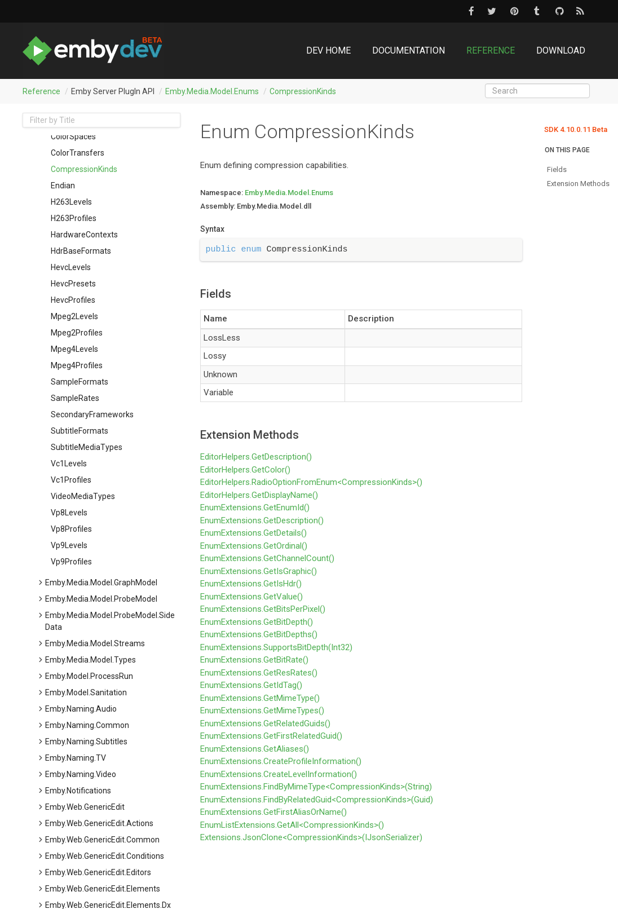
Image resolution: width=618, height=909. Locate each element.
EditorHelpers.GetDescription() (256, 457)
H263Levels (71, 201)
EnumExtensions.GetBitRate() (254, 660)
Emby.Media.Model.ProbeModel (101, 598)
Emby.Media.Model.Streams (95, 643)
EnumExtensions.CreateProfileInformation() (280, 761)
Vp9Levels (69, 545)
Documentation (408, 50)
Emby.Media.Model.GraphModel (101, 582)
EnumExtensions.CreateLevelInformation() (278, 774)
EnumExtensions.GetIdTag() (251, 685)
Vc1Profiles (71, 479)
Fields (557, 169)
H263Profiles (73, 218)
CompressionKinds (303, 91)
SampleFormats (79, 381)
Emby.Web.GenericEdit (85, 806)
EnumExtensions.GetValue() (251, 597)
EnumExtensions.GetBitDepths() (258, 634)
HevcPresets (73, 283)
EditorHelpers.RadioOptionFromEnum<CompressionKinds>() (311, 482)
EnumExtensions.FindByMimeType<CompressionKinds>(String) (316, 787)
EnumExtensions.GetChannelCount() (267, 558)
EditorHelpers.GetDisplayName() (259, 495)
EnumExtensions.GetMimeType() (260, 698)
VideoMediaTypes (83, 496)
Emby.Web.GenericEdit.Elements (102, 888)
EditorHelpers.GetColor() (245, 470)
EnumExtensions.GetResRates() (258, 673)
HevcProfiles (73, 300)
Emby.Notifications (78, 790)
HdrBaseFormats (81, 250)
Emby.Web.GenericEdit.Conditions (104, 856)
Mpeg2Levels (74, 316)
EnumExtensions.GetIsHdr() (251, 584)
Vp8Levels (69, 512)
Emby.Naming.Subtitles (86, 741)
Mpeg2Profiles (77, 332)
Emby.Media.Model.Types (90, 659)
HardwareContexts (84, 234)
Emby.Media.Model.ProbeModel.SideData (110, 621)
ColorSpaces (73, 136)
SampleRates (75, 398)
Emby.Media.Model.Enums (212, 91)
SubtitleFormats (79, 430)
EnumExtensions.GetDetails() (253, 533)
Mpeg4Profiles (77, 365)
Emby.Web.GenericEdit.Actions (99, 823)
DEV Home (328, 50)
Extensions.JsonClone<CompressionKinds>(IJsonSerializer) (311, 837)
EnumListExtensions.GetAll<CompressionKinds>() (292, 825)
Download (560, 50)
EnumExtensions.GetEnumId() (255, 507)
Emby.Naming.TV (75, 757)
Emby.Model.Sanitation (86, 692)
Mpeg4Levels (74, 349)
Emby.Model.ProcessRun (89, 676)
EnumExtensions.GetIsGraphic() (258, 571)
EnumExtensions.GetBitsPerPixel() (262, 609)
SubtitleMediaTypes (86, 447)
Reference (490, 50)
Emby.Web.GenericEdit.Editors (98, 872)
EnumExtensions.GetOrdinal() (253, 546)
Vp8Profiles (71, 528)
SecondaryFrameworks (92, 414)
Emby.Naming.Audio (81, 708)
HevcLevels (71, 267)
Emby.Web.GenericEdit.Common (102, 839)
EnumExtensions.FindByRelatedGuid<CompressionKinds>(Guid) (316, 800)
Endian (63, 185)
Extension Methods (578, 183)
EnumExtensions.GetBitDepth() (256, 622)
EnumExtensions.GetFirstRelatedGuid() (271, 736)
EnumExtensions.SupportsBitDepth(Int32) (276, 647)
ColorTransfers (77, 152)
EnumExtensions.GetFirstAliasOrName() (273, 812)
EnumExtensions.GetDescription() (262, 520)
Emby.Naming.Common (87, 725)
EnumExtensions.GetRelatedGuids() (265, 723)
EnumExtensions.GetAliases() (254, 749)
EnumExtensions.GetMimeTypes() (262, 710)
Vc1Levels (69, 463)
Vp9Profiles (71, 561)
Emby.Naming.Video (80, 774)
